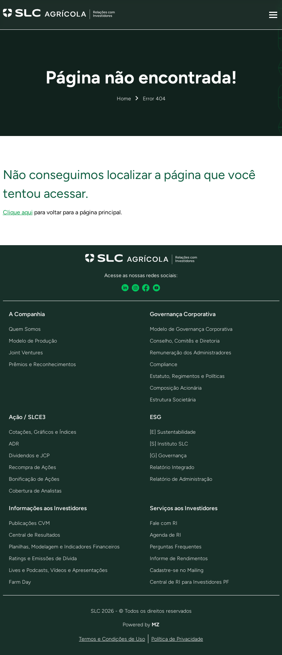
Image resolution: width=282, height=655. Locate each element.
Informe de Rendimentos (179, 558)
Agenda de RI (165, 535)
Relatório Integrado (172, 467)
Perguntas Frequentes (176, 547)
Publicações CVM (29, 523)
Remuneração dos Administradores (190, 353)
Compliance (163, 364)
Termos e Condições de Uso (112, 639)
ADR (14, 444)
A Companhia (27, 314)
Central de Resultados (34, 535)
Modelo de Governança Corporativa (191, 329)
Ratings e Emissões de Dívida (43, 558)
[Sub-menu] (273, 14)
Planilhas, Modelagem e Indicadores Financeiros (64, 547)
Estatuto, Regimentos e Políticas (187, 376)
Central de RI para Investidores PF (189, 582)
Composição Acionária (176, 388)
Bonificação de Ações (34, 479)
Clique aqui (18, 212)
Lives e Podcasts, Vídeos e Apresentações (58, 570)
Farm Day (20, 582)
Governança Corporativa (183, 314)
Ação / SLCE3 (27, 417)
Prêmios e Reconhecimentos (42, 364)
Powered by (141, 625)
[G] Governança (168, 455)
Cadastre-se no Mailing (176, 570)
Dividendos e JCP (29, 455)
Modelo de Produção (33, 341)
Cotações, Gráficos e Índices (42, 432)
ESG (155, 417)
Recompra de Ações (32, 467)
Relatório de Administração (181, 479)
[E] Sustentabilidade (173, 432)
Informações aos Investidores (48, 508)
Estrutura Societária (173, 400)
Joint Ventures (26, 353)
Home (124, 99)
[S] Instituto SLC (169, 444)
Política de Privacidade (177, 639)
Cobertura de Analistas (35, 491)
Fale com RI (163, 523)
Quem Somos (25, 329)
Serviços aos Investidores (183, 508)
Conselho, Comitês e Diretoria (185, 341)
